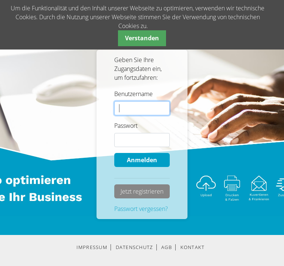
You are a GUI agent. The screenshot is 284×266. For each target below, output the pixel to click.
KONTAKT (192, 247)
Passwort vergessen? (141, 209)
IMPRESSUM (92, 247)
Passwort (126, 126)
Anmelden (142, 160)
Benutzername (133, 94)
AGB (166, 247)
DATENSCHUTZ (134, 247)
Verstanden (142, 38)
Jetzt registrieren (142, 191)
